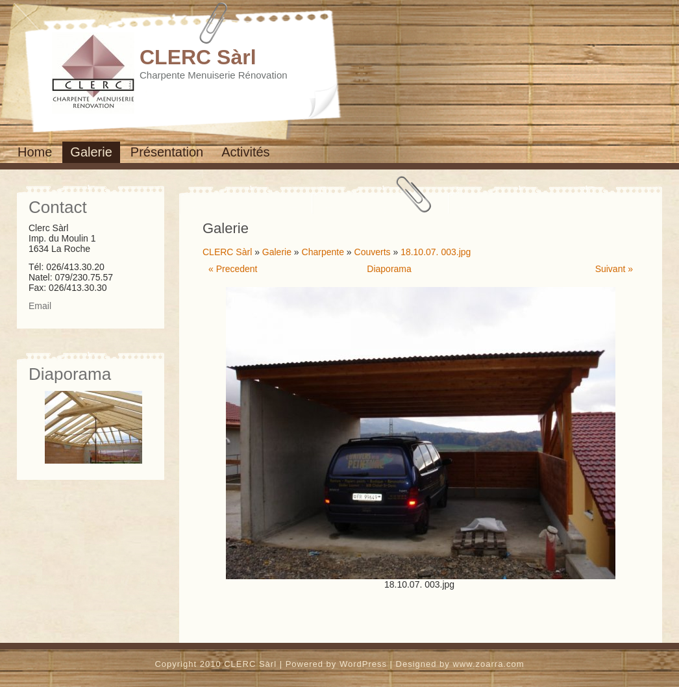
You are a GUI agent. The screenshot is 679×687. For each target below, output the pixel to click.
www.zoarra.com (488, 664)
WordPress (363, 664)
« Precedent (233, 269)
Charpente (323, 252)
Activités (245, 152)
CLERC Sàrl (198, 57)
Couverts (372, 252)
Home (35, 152)
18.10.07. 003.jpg (436, 252)
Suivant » (614, 269)
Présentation (166, 152)
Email (40, 306)
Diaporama (389, 269)
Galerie (91, 152)
